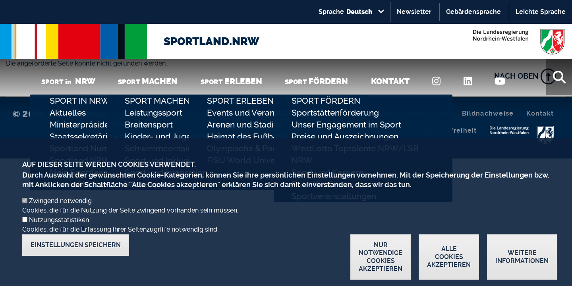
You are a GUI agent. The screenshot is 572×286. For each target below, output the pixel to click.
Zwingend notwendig (60, 210)
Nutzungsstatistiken (59, 230)
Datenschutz (427, 113)
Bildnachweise (488, 113)
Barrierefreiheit (449, 130)
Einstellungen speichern (76, 255)
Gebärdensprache (473, 11)
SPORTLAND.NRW (211, 41)
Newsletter (414, 11)
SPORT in (68, 81)
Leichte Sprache (541, 11)
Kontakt (540, 113)
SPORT (148, 81)
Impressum (373, 113)
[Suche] (559, 77)
